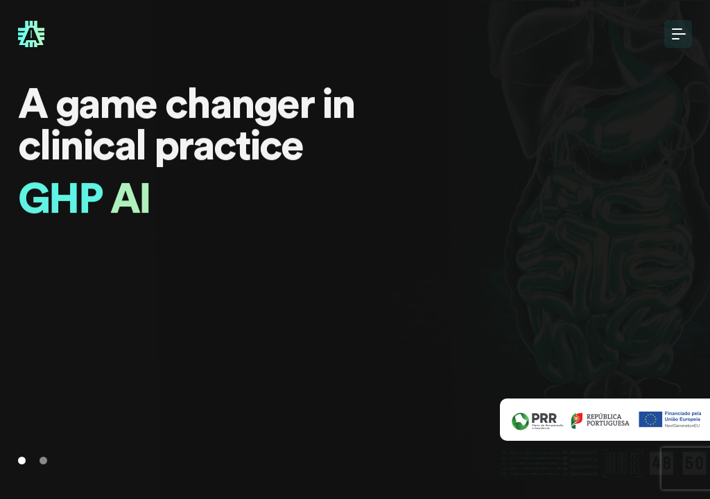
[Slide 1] (22, 460)
